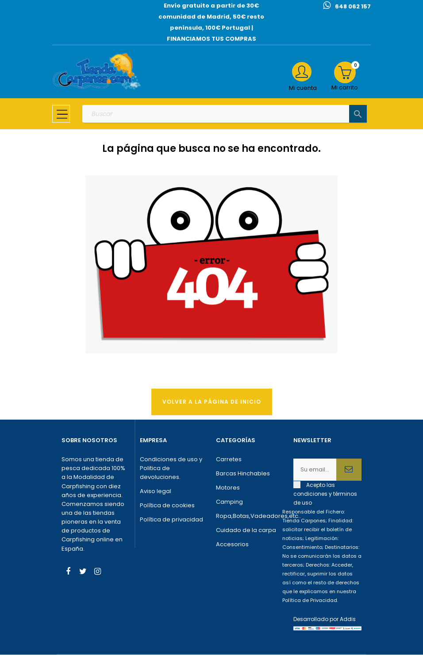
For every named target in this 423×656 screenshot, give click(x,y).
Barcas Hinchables (243, 475)
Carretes (229, 460)
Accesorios (232, 545)
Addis (348, 620)
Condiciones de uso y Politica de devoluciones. (171, 469)
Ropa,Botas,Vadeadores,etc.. (250, 517)
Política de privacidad (171, 521)
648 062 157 (353, 6)
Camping (229, 503)
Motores (228, 489)
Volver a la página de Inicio (211, 402)
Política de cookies (167, 506)
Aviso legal (155, 492)
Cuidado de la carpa (246, 531)
